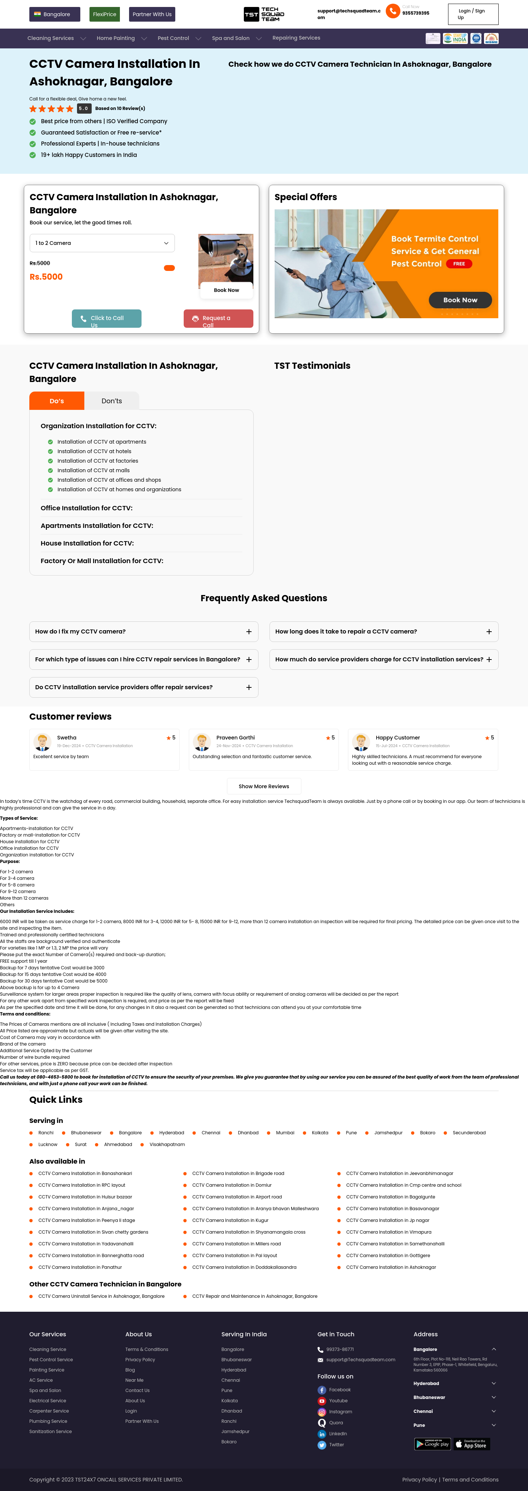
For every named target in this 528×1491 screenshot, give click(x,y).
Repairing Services (296, 37)
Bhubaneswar (86, 1133)
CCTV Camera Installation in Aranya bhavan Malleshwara (255, 1208)
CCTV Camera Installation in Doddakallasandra (244, 1267)
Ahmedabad (118, 1144)
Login (131, 1411)
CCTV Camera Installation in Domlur (232, 1185)
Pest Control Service (51, 1359)
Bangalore (130, 1133)
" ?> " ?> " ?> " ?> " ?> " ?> (102, 243)
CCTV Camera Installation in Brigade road (238, 1173)
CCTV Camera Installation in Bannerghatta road (91, 1255)
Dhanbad (248, 1133)
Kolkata (320, 1133)
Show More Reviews (264, 786)
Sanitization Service (50, 1431)
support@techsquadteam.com (349, 14)
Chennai (211, 1133)
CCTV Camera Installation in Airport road (237, 1197)
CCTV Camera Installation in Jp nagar (388, 1220)
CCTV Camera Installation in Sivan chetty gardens (93, 1232)
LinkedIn (332, 1434)
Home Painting (122, 38)
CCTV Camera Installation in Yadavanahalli (85, 1244)
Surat (81, 1144)
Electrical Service (47, 1401)
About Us (135, 1401)
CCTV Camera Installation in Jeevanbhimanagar (400, 1173)
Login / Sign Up (471, 14)
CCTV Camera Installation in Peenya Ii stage (86, 1220)
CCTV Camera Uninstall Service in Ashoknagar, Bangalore (101, 1296)
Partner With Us (152, 14)
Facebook (334, 1390)
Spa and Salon (237, 38)
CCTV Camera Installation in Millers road (236, 1244)
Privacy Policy (140, 1359)
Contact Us (137, 1390)
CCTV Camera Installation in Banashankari (85, 1173)
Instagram (335, 1412)
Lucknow (48, 1144)
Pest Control (180, 38)
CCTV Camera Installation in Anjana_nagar (86, 1208)
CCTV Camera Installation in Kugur (230, 1220)
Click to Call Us (107, 321)
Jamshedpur (388, 1133)
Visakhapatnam (167, 1144)
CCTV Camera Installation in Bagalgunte (390, 1197)
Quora (330, 1423)
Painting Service (46, 1370)
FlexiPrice (104, 14)
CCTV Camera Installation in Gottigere (388, 1255)
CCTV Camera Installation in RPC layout (81, 1185)
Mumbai (285, 1133)
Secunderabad (469, 1133)
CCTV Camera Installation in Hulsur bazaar (85, 1197)
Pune (351, 1133)
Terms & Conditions (146, 1349)
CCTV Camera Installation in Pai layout (234, 1255)
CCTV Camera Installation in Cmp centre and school (404, 1185)
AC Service (41, 1380)
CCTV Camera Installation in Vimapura (389, 1232)
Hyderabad (172, 1133)
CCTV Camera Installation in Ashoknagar (391, 1267)
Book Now (226, 290)
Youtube (333, 1401)
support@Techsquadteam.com (360, 1359)
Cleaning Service (47, 1349)
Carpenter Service (49, 1411)
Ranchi (46, 1133)
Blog (130, 1370)
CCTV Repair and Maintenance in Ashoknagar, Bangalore (255, 1296)
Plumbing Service (48, 1421)
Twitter (331, 1445)
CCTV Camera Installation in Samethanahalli (395, 1244)
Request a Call (217, 321)
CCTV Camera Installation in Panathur (80, 1267)
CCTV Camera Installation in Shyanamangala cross (248, 1232)
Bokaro (427, 1133)
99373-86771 (340, 1349)
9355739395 (415, 13)
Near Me (134, 1380)
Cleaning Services (57, 38)
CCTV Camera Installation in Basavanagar (393, 1208)
